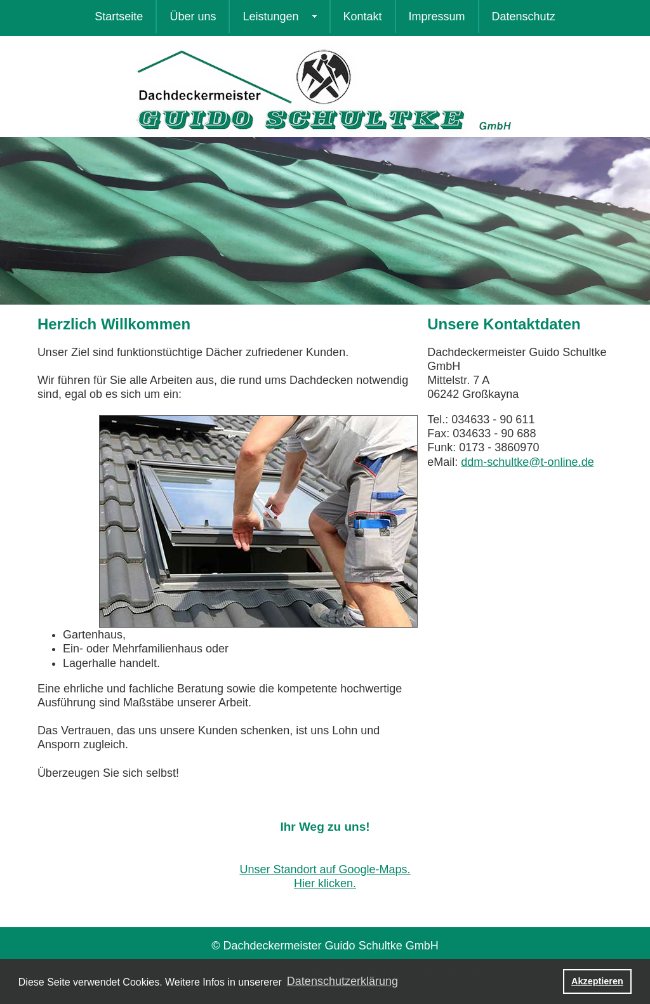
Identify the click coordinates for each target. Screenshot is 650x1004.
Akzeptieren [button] (597, 981)
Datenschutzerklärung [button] (342, 981)
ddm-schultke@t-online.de (527, 462)
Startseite (119, 16)
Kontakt (362, 16)
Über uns (192, 16)
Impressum (437, 16)
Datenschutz (523, 16)
